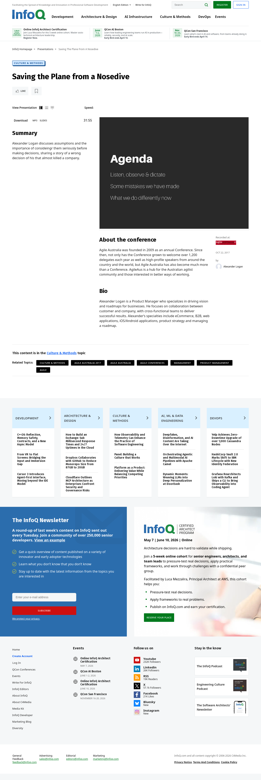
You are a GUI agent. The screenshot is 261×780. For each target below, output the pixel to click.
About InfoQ (20, 702)
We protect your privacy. (26, 625)
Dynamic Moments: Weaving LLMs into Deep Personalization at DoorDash (177, 485)
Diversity (17, 734)
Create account (22, 662)
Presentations (45, 48)
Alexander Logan (234, 269)
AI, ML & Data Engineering (172, 424)
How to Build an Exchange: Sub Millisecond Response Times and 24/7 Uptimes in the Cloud (80, 447)
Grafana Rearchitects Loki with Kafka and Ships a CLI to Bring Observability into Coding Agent (226, 487)
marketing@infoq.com (106, 765)
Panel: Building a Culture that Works (127, 462)
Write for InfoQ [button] (143, 4)
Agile (43, 375)
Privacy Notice (183, 768)
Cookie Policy (229, 768)
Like (23, 92)
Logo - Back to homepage (29, 15)
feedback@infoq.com (24, 768)
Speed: (89, 110)
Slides (43, 123)
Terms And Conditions (206, 768)
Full (52, 110)
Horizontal (46, 110)
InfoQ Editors (20, 695)
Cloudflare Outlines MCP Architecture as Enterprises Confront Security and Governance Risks (80, 490)
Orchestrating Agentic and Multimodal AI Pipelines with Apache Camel (177, 465)
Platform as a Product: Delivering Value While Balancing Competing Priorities (129, 478)
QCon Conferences (23, 676)
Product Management (214, 368)
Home (16, 656)
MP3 (35, 123)
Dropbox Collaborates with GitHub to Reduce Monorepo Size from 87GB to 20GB (81, 468)
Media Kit (18, 715)
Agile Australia (121, 368)
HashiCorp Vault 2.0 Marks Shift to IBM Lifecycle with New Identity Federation (225, 465)
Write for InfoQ (21, 689)
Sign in (241, 4)
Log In (16, 669)
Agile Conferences (152, 368)
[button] (44, 617)
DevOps (204, 16)
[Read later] (36, 92)
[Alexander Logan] (220, 270)
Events (220, 16)
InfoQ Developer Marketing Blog (22, 725)
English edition (120, 4)
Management (182, 368)
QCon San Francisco (93, 700)
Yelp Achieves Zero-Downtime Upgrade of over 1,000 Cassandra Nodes (226, 445)
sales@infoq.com (49, 765)
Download (21, 123)
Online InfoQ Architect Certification (95, 666)
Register (222, 4)
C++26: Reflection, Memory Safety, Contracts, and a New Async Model (31, 445)
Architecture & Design (99, 16)
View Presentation (24, 110)
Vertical (41, 110)
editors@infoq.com (77, 765)
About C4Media (21, 708)
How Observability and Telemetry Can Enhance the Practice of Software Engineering (129, 445)
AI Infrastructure (138, 16)
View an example (49, 546)
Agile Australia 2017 (87, 368)
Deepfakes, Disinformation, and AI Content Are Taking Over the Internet (178, 445)
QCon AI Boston (90, 677)
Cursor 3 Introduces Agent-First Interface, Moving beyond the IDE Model (32, 485)
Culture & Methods (175, 16)
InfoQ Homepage (22, 48)
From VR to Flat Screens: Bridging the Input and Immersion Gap (31, 465)
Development (62, 16)
